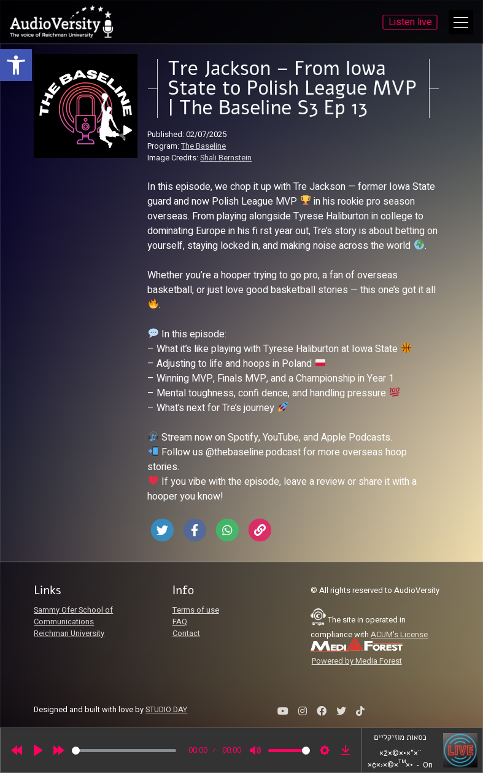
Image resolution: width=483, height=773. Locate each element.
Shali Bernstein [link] (226, 157)
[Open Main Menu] (461, 22)
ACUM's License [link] (399, 634)
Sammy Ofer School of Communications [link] (73, 616)
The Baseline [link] (203, 146)
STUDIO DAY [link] (166, 709)
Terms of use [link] (195, 610)
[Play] (38, 750)
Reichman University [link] (69, 633)
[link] (16, 65)
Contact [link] (186, 633)
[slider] (124, 750)
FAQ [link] (179, 621)
